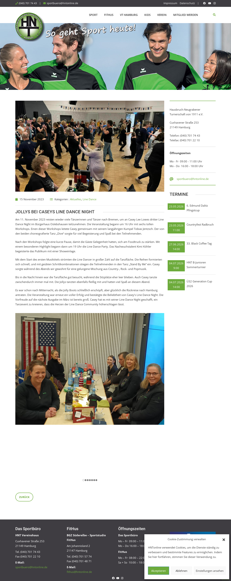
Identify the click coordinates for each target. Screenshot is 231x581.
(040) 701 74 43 (28, 3)
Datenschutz (187, 3)
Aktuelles (75, 199)
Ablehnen (181, 571)
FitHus (108, 15)
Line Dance (89, 199)
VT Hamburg (129, 15)
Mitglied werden (185, 15)
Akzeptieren (158, 571)
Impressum (170, 3)
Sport (93, 15)
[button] (224, 539)
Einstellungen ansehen (210, 571)
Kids (147, 15)
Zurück (24, 497)
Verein (162, 15)
